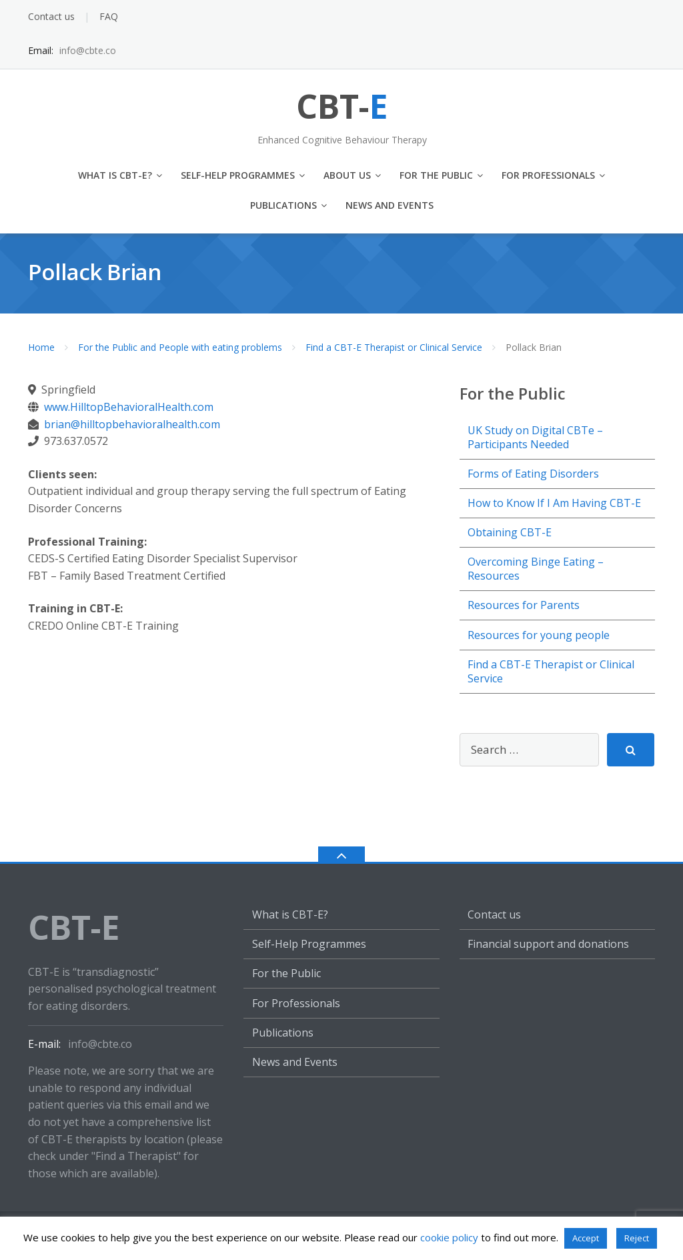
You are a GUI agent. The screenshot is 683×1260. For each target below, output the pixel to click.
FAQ (108, 16)
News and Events (390, 205)
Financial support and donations (548, 943)
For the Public (436, 175)
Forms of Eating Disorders (533, 473)
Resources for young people (539, 635)
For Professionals (548, 175)
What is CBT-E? (115, 175)
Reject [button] (636, 1238)
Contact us (51, 16)
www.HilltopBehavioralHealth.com (128, 407)
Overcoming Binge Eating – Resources (536, 568)
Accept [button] (585, 1238)
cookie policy (449, 1237)
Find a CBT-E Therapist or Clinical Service (393, 347)
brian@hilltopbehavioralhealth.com (132, 424)
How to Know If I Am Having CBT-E (554, 503)
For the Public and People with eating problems (180, 347)
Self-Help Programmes (238, 175)
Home (41, 347)
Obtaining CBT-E (510, 532)
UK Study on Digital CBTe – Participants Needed (535, 437)
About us (347, 175)
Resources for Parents (524, 605)
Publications (283, 205)
